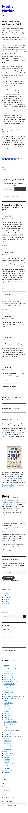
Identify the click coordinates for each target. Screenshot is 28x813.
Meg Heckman (8, 732)
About (4, 783)
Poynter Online (8, 751)
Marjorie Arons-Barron (10, 721)
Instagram (7, 603)
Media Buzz (7, 728)
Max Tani (6, 726)
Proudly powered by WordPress (17, 810)
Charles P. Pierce (8, 673)
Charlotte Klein (8, 677)
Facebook (6, 599)
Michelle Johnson (9, 734)
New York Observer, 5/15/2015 (13, 540)
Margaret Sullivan (9, 719)
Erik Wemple (7, 694)
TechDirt (6, 762)
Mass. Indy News (7, 801)
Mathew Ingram (8, 724)
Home (4, 779)
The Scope (7, 759)
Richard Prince (8, 755)
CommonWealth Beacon (11, 681)
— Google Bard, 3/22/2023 (10, 528)
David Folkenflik (8, 692)
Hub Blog (6, 705)
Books (4, 794)
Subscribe (20, 189)
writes (7, 35)
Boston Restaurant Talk (11, 669)
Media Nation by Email (9, 805)
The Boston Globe (15, 487)
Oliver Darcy (7, 745)
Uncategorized (14, 196)
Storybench (7, 757)
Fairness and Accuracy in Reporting (14, 696)
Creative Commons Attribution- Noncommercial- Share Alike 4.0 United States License (14, 502)
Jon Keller (6, 717)
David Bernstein (8, 690)
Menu (4, 15)
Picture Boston (8, 749)
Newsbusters (7, 740)
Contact (4, 787)
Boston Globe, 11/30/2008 (11, 551)
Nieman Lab (7, 743)
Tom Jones (7, 768)
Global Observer (8, 702)
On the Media (8, 747)
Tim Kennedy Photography (12, 764)
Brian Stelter (7, 671)
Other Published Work (9, 798)
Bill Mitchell (7, 667)
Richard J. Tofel (8, 753)
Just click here (6, 436)
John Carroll (7, 715)
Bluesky (6, 593)
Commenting (6, 790)
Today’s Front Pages (10, 766)
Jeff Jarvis (6, 713)
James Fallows (8, 709)
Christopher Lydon (9, 679)
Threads (6, 595)
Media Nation (8, 8)
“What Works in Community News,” (13, 478)
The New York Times (8, 485)
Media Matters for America (11, 730)
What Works (7, 772)
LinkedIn (6, 601)
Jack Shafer (7, 707)
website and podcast (15, 474)
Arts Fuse (6, 664)
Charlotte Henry (8, 675)
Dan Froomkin (8, 686)
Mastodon (7, 597)
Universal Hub (8, 770)
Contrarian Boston (9, 683)
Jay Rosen (6, 711)
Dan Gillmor (7, 688)
